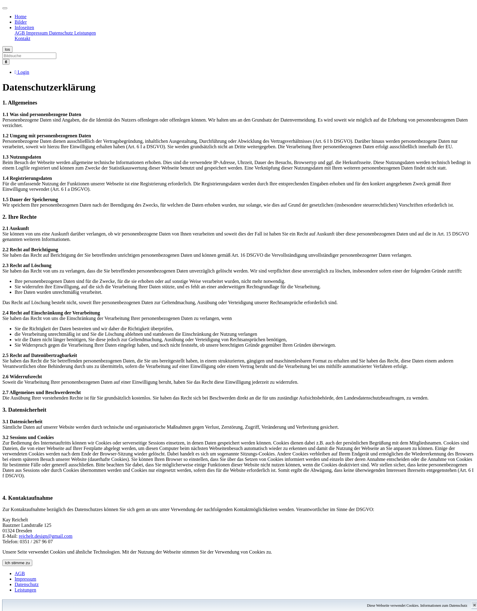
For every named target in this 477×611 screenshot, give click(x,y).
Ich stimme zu (17, 563)
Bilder (21, 22)
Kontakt (22, 38)
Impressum (37, 33)
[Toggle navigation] (4, 8)
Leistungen (85, 33)
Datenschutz (61, 33)
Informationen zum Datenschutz (443, 605)
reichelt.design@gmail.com (45, 536)
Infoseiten (24, 27)
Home (20, 16)
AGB (20, 33)
